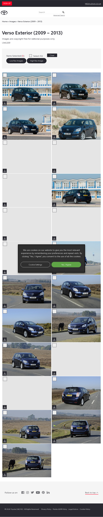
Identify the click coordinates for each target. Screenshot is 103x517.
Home (5, 21)
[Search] (51, 12)
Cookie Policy (85, 509)
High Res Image (36, 61)
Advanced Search (59, 15)
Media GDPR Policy (60, 509)
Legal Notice (73, 509)
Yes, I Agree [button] (66, 264)
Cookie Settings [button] (35, 264)
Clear (52, 55)
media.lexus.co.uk (93, 3)
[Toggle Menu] (99, 12)
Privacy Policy (46, 509)
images (12, 21)
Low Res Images (16, 61)
